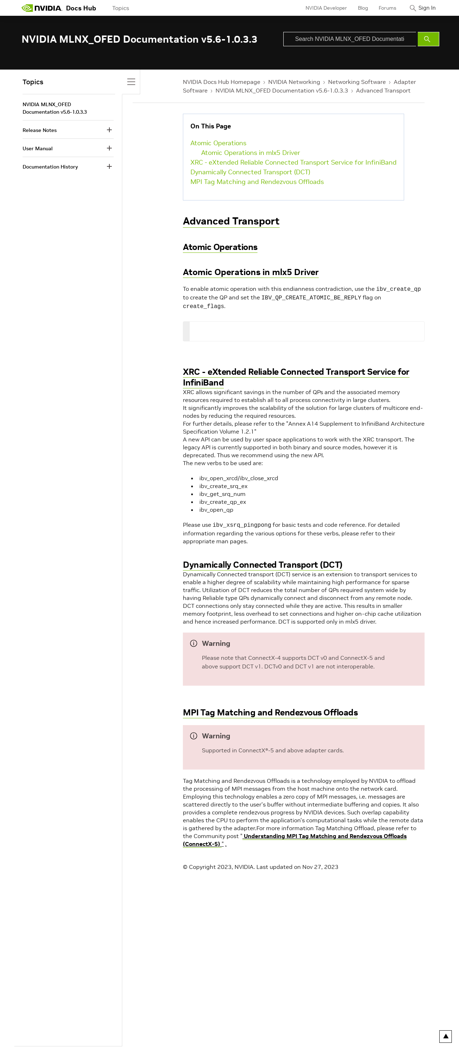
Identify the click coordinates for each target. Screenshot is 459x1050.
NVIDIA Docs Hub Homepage (221, 81)
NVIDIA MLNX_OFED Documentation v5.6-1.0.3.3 (282, 90)
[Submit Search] (428, 39)
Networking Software (357, 81)
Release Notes (40, 130)
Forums (381, 8)
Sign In (424, 8)
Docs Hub (81, 8)
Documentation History (50, 167)
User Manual (38, 148)
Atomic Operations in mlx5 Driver (250, 152)
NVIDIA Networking (294, 81)
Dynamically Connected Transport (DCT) (250, 172)
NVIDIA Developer (320, 8)
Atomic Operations (218, 143)
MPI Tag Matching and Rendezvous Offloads (257, 182)
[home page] (42, 8)
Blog (357, 8)
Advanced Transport (383, 90)
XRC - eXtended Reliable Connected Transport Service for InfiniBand (293, 162)
